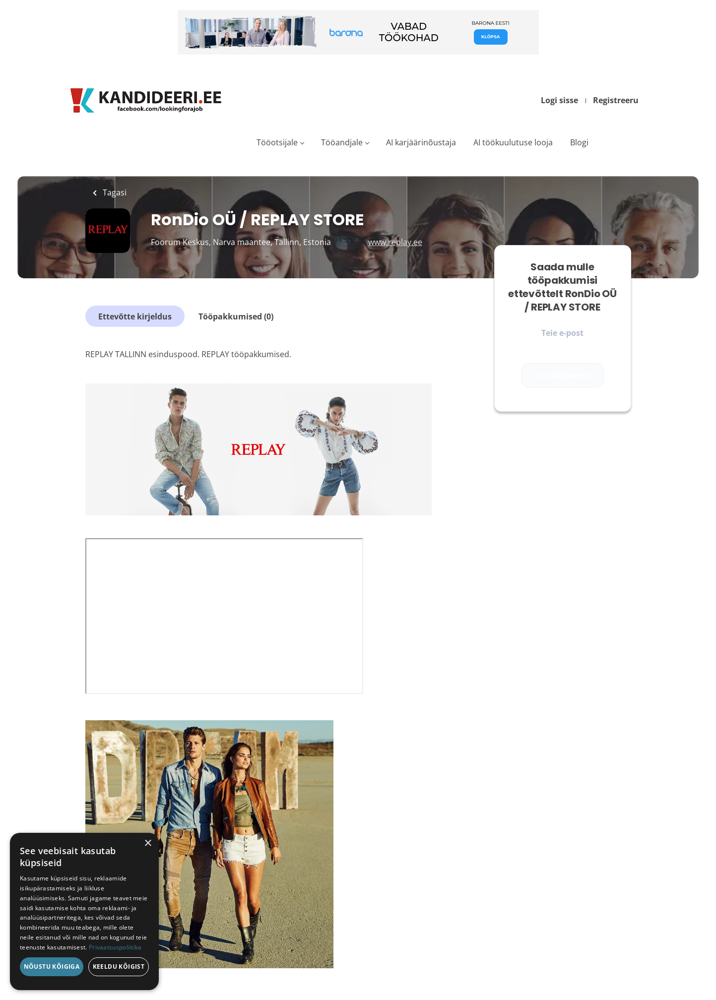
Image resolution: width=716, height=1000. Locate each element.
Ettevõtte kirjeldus (135, 316)
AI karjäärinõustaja (421, 142)
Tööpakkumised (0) (235, 316)
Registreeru (616, 100)
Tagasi (114, 192)
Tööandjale (342, 142)
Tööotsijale (277, 142)
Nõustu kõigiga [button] (52, 966)
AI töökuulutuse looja (513, 142)
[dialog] (84, 911)
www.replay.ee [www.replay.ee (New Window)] (395, 242)
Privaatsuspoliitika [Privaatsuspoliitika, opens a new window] (115, 947)
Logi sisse (559, 100)
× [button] (147, 843)
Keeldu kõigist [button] (119, 966)
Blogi (579, 142)
